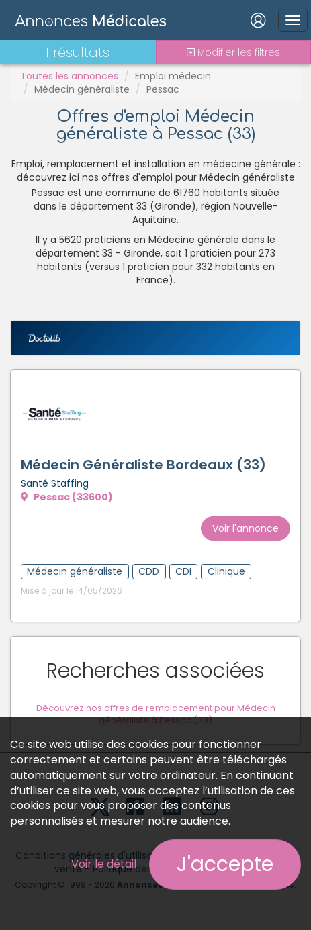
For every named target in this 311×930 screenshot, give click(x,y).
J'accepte (225, 864)
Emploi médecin (173, 76)
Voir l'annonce (245, 528)
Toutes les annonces (69, 76)
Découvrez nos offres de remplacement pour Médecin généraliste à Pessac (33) (155, 714)
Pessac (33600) (67, 497)
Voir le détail (103, 864)
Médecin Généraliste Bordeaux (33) (143, 464)
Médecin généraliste (82, 89)
